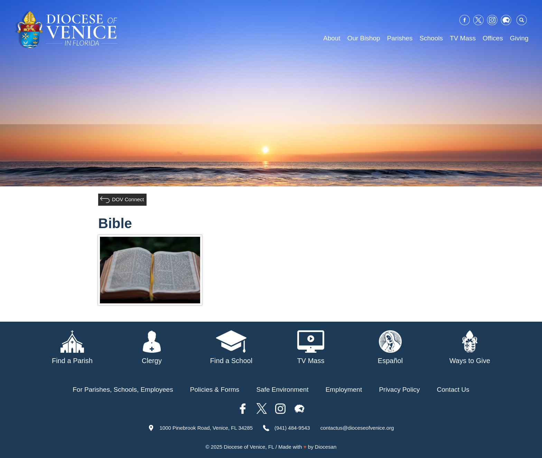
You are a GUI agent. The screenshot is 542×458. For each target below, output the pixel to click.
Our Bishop (363, 38)
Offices (493, 38)
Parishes (400, 38)
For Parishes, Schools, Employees (123, 389)
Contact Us (453, 389)
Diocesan (326, 447)
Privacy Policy (399, 389)
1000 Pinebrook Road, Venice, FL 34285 (206, 428)
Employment (344, 389)
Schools (431, 38)
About (331, 38)
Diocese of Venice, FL (249, 447)
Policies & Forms (215, 389)
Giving (519, 38)
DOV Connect (128, 199)
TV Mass (463, 38)
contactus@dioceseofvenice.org (357, 428)
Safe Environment (282, 389)
